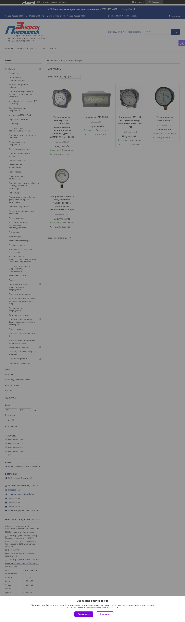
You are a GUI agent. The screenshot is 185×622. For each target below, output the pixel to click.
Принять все (84, 614)
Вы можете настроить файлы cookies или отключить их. (91, 608)
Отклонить (105, 614)
